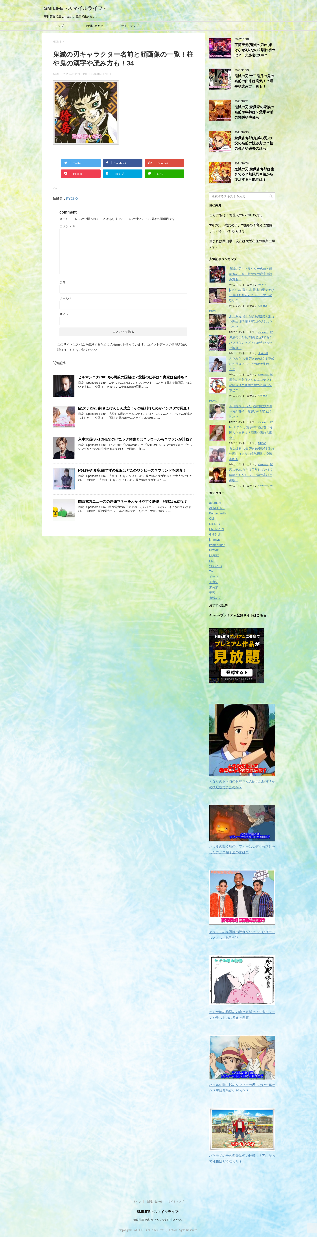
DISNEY (215, 524)
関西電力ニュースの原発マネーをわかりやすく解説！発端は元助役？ (132, 501)
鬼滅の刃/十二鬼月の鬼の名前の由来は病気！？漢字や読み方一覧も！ (254, 81)
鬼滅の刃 (263, 353)
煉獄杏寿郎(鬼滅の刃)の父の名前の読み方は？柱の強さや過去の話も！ (253, 143)
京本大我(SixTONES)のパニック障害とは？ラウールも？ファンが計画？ (135, 439)
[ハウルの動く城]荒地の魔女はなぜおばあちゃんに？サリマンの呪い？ (251, 295)
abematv (263, 332)
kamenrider (217, 545)
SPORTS (215, 566)
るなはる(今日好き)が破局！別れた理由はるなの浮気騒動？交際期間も (251, 454)
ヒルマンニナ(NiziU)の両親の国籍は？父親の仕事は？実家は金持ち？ (133, 377)
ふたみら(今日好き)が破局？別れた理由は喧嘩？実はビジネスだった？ (251, 321)
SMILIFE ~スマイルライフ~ (75, 8)
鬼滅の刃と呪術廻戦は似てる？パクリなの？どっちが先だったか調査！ (250, 343)
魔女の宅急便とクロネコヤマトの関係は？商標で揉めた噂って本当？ (250, 385)
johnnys (214, 539)
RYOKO (72, 198)
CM (211, 518)
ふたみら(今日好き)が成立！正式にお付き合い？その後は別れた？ (251, 364)
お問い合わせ (94, 26)
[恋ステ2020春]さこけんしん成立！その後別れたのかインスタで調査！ (134, 408)
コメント (67, 226)
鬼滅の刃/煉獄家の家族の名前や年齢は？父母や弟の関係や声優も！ (254, 112)
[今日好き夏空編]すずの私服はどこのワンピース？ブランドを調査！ (132, 470)
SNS (212, 561)
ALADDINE (217, 508)
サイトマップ (129, 26)
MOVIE (262, 284)
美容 (212, 592)
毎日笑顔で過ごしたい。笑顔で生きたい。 (158, 1219)
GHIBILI (263, 305)
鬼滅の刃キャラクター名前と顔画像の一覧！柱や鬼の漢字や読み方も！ (250, 274)
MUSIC (262, 443)
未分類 (213, 587)
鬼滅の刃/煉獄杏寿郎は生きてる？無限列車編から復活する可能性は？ (254, 174)
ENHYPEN (216, 529)
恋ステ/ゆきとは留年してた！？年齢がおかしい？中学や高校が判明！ (251, 475)
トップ (59, 26)
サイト (64, 314)
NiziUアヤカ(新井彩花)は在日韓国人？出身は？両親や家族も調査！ (251, 433)
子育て (213, 582)
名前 (64, 282)
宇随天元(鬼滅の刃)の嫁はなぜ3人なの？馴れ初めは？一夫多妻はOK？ (254, 50)
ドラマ (213, 577)
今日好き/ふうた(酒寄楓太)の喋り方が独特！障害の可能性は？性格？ (250, 411)
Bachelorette (218, 513)
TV (271, 332)
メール (66, 298)
